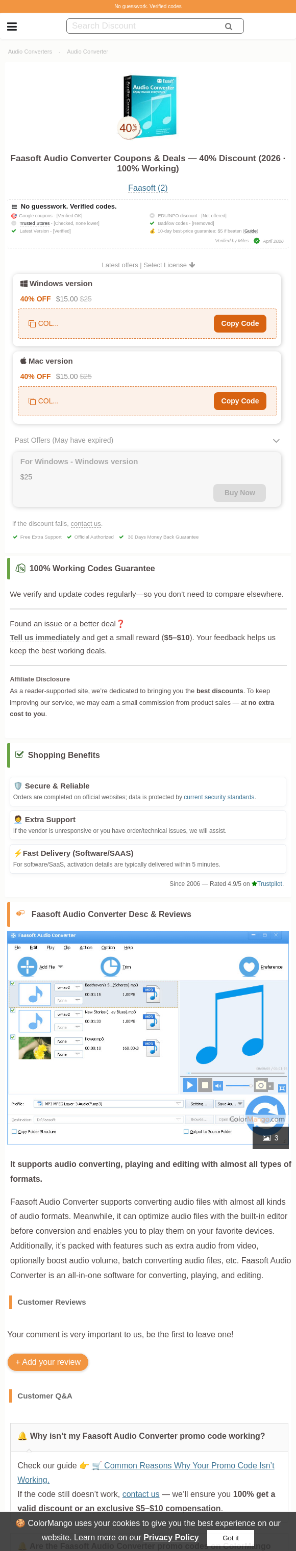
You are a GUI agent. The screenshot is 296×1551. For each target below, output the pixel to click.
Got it (231, 1538)
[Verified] (62, 231)
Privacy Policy (171, 1537)
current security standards (219, 797)
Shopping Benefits (64, 755)
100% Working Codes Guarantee (92, 568)
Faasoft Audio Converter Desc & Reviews (111, 914)
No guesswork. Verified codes (148, 6)
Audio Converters (30, 51)
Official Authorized (94, 537)
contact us (86, 523)
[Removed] (203, 223)
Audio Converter (87, 51)
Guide (250, 231)
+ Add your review (48, 1362)
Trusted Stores (35, 223)
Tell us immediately (45, 637)
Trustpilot (267, 883)
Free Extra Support (41, 537)
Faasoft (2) (147, 188)
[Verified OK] (70, 215)
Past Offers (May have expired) (64, 440)
